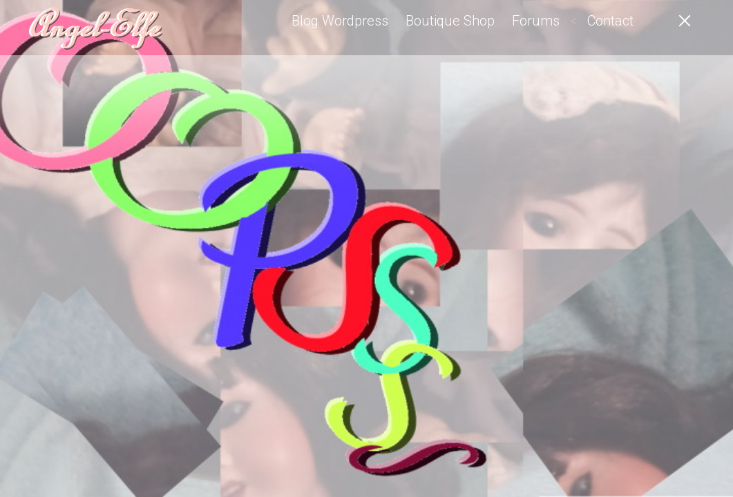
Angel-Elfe (93, 27)
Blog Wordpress (340, 20)
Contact (610, 20)
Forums (536, 20)
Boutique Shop (450, 20)
